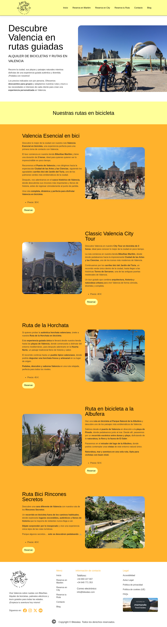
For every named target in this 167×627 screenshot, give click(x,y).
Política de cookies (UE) (134, 589)
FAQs (125, 594)
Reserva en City (102, 8)
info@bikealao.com (86, 592)
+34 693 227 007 (85, 579)
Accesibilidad (129, 575)
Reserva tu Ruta (122, 8)
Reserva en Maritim (82, 8)
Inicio (65, 8)
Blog (149, 8)
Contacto (138, 8)
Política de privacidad (133, 585)
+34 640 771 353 (85, 582)
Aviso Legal (128, 580)
